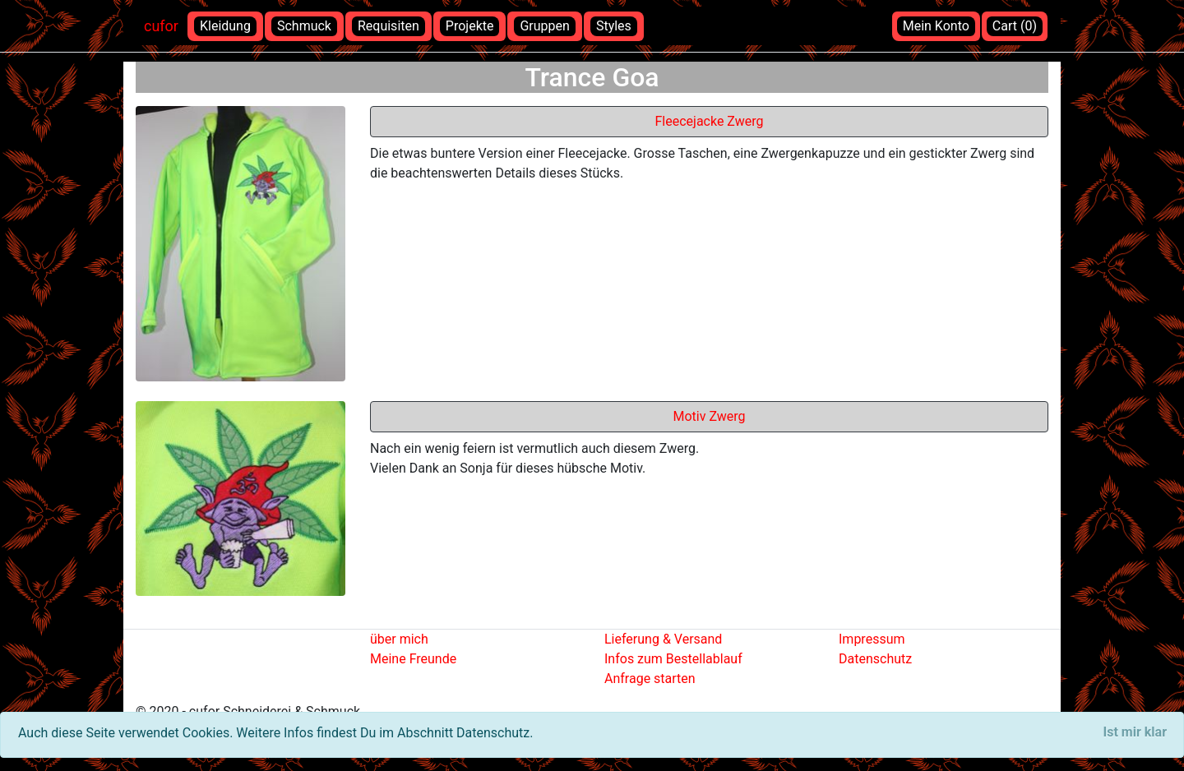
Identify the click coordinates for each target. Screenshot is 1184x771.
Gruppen (544, 26)
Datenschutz (875, 659)
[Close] (1135, 732)
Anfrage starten (650, 678)
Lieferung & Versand (663, 639)
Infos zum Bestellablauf (673, 659)
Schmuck (304, 26)
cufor (161, 26)
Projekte (470, 26)
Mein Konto (936, 26)
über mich (399, 639)
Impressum (872, 639)
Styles (613, 26)
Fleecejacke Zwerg (708, 121)
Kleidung (225, 26)
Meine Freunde (413, 659)
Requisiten (388, 26)
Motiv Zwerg (709, 416)
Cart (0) (1014, 26)
